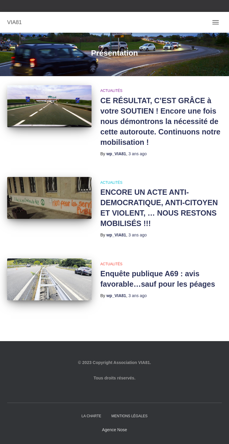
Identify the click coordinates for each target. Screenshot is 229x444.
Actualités (111, 91)
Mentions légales (129, 416)
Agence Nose (114, 429)
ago (138, 153)
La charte (91, 416)
